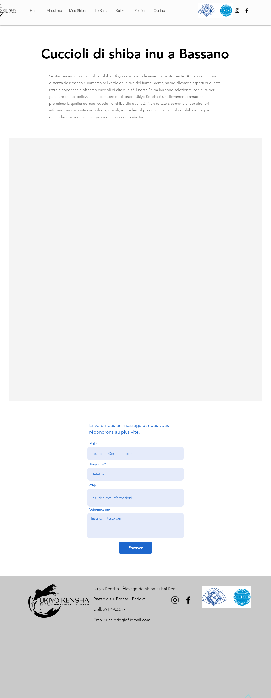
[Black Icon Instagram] (237, 10)
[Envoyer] (135, 548)
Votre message (99, 509)
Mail (92, 443)
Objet (93, 485)
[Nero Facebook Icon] (247, 10)
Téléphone (96, 464)
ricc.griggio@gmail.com (128, 619)
